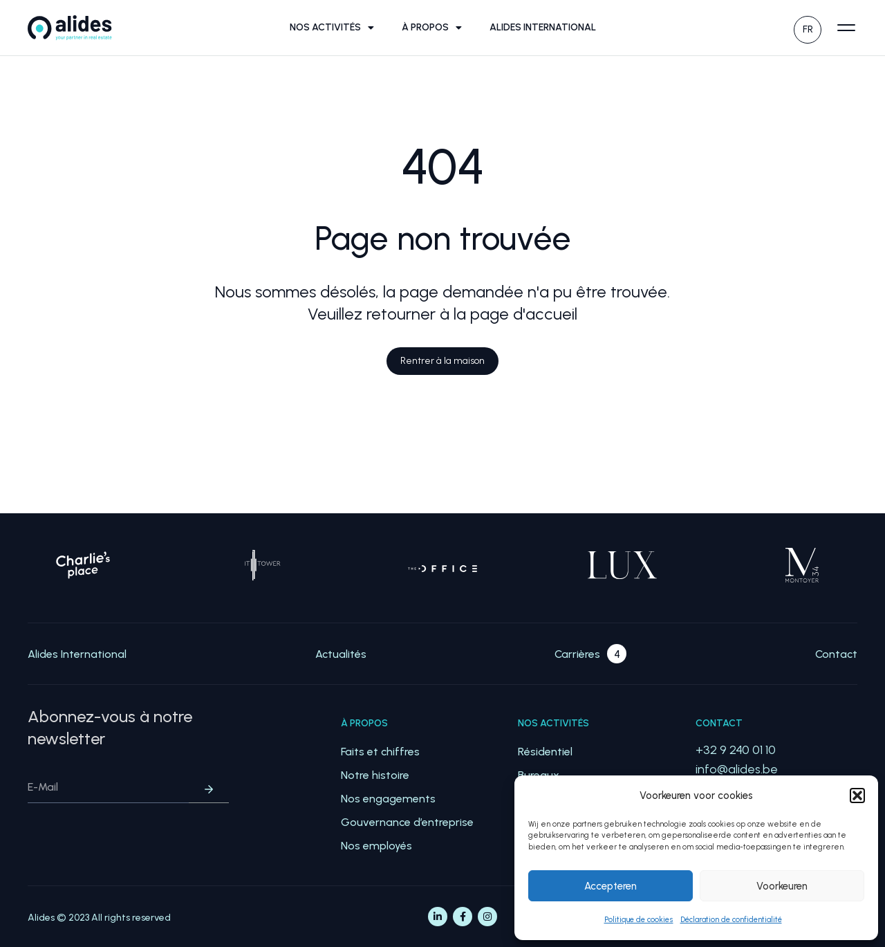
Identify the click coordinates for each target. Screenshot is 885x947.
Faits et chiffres (380, 751)
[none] (807, 28)
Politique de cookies (638, 919)
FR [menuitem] (808, 29)
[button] (857, 795)
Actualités (340, 654)
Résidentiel (545, 751)
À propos (432, 27)
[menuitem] (807, 28)
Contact (836, 654)
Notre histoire (375, 775)
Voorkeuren (782, 886)
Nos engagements (388, 798)
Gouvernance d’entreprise (407, 822)
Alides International (543, 27)
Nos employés (376, 845)
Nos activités (332, 27)
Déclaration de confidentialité (731, 919)
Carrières (577, 654)
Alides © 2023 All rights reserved (99, 917)
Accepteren (610, 886)
